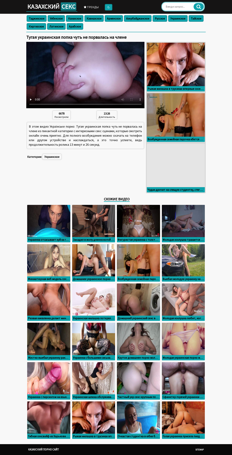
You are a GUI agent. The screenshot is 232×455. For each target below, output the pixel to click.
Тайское (196, 18)
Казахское (74, 18)
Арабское (75, 26)
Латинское (56, 26)
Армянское (114, 18)
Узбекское (56, 18)
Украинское (177, 18)
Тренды (91, 7)
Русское (160, 18)
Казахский (51, 6)
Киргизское (36, 26)
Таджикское (36, 18)
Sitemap (199, 449)
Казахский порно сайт (43, 449)
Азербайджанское (137, 18)
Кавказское (94, 18)
